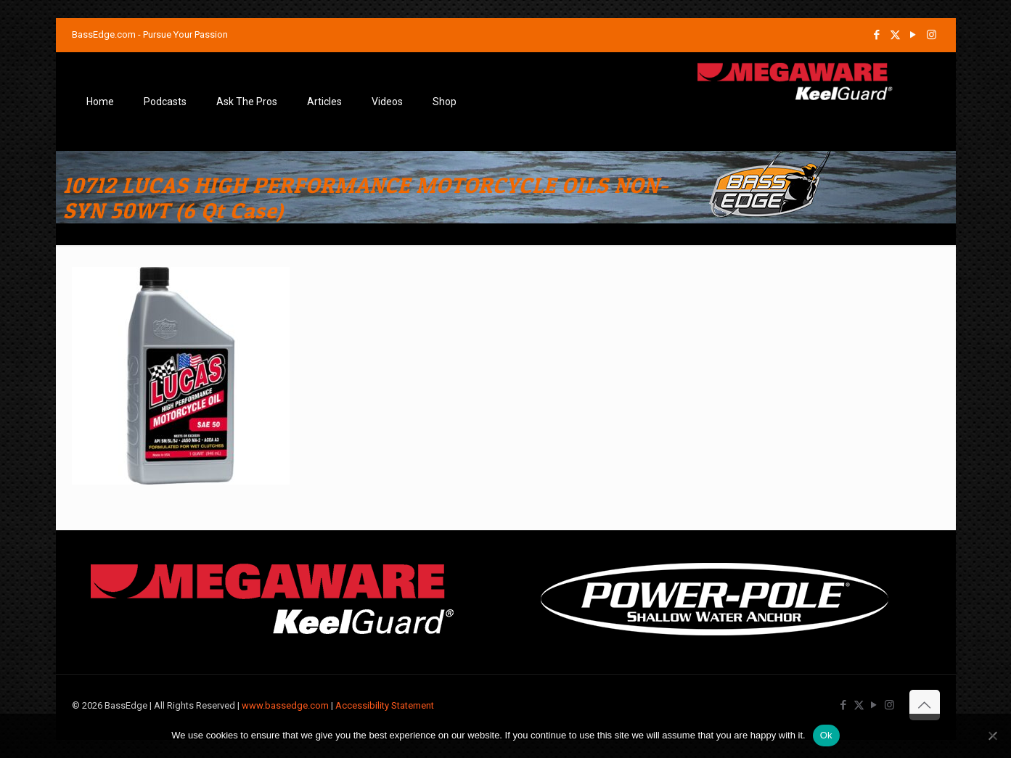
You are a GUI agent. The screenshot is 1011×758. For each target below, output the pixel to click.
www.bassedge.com (285, 705)
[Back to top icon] (924, 705)
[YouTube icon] (913, 34)
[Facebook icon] (877, 34)
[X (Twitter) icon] (895, 34)
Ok (826, 735)
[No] (993, 735)
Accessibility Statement (384, 705)
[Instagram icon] (931, 34)
